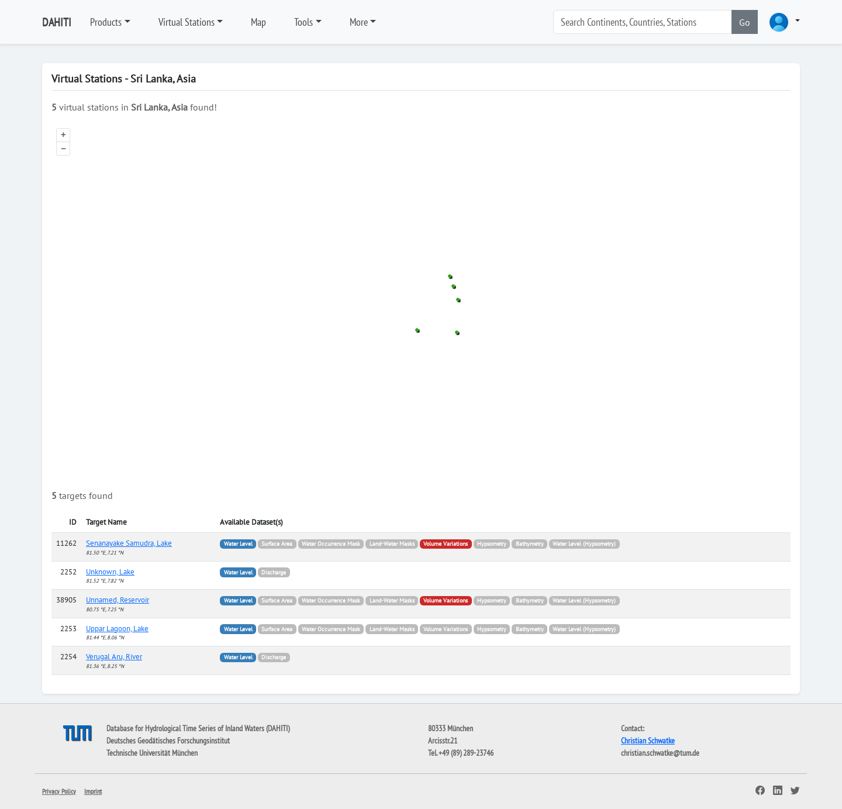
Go (744, 22)
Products (106, 22)
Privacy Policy (59, 791)
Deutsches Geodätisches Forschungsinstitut (168, 740)
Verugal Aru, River (114, 657)
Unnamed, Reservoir (117, 600)
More (359, 22)
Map (258, 22)
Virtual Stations (186, 22)
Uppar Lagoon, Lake (117, 629)
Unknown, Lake (110, 572)
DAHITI (56, 22)
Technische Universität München (152, 753)
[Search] (642, 22)
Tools (303, 22)
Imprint (93, 791)
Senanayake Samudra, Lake (129, 543)
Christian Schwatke (648, 740)
